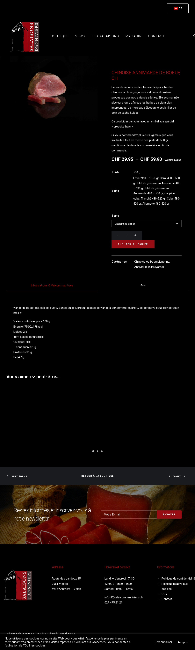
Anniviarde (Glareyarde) (149, 267)
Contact (156, 36)
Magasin (133, 36)
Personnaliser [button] (163, 642)
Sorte (115, 215)
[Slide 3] (102, 451)
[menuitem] (178, 8)
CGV (164, 594)
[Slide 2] (97, 451)
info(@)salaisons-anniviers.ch (124, 597)
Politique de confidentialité (178, 578)
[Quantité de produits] (127, 235)
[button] (118, 235)
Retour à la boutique (97, 476)
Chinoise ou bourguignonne (151, 261)
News (80, 36)
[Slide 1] (93, 451)
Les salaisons (105, 36)
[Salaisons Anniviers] (25, 36)
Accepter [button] (182, 642)
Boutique (60, 36)
